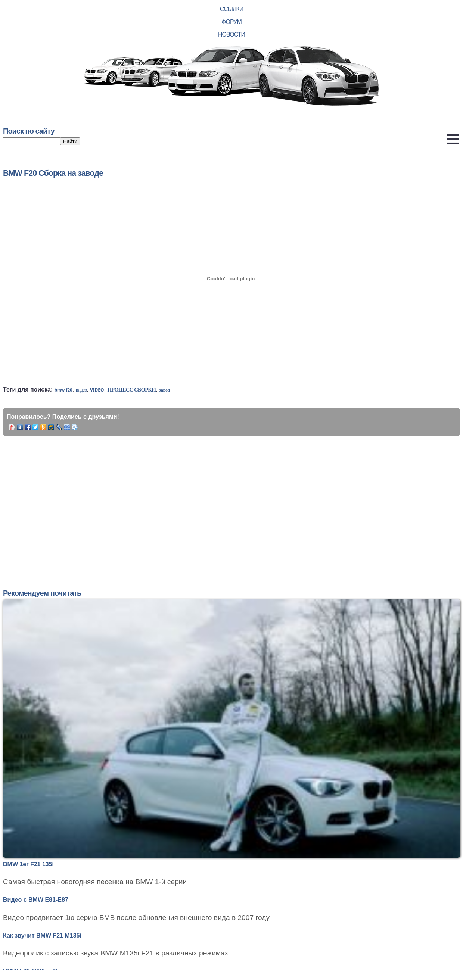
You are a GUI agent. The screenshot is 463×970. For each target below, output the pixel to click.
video (97, 390)
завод (164, 390)
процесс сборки (131, 390)
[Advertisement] (143, 503)
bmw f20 (63, 390)
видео (81, 390)
